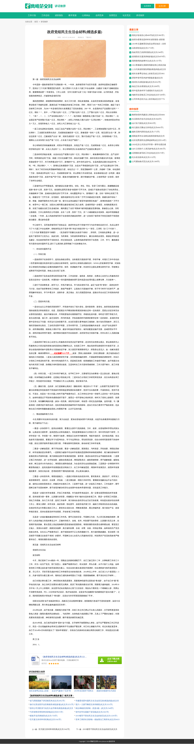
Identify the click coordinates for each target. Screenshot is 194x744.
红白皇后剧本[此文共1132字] (144, 158)
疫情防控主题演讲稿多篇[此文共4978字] (148, 57)
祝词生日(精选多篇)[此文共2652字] (146, 82)
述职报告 (59, 15)
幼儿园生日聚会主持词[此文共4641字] (147, 128)
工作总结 (45, 15)
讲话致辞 (60, 6)
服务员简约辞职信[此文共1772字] (146, 132)
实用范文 (113, 15)
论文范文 (127, 15)
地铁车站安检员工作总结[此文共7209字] (148, 95)
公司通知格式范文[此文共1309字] (146, 162)
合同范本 (100, 15)
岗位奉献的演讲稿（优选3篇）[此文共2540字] (95, 708)
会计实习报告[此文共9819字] (144, 123)
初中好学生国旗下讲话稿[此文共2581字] (92, 712)
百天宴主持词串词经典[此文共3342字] (45, 720)
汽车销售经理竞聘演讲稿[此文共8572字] (46, 712)
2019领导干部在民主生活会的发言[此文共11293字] (96, 716)
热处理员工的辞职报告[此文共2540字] (147, 53)
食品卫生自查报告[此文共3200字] (146, 87)
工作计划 (32, 15)
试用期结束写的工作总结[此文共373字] (148, 153)
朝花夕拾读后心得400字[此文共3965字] (148, 36)
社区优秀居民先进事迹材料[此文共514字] (149, 140)
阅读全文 (81, 38)
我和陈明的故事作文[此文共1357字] (147, 61)
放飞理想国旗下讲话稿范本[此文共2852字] (47, 701)
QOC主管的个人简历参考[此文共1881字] (149, 149)
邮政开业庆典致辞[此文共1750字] (43, 716)
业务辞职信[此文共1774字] (143, 48)
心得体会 (86, 15)
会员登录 (147, 6)
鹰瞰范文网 (94, 741)
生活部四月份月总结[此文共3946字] (147, 119)
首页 (36, 22)
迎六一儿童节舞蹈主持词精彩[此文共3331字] (94, 705)
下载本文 (89, 38)
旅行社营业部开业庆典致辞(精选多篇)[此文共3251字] (52, 705)
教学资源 (72, 15)
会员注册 (162, 6)
